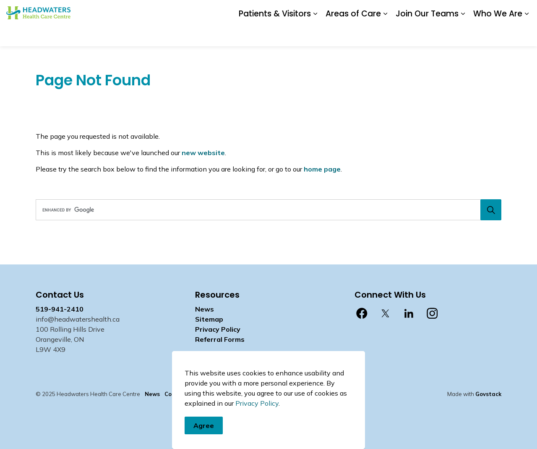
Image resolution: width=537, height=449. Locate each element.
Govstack (488, 394)
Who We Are (497, 34)
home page (322, 169)
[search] (266, 209)
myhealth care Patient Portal (464, 11)
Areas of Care (353, 34)
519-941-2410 (59, 309)
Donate (301, 11)
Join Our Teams (427, 34)
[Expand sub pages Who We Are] (526, 34)
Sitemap (209, 319)
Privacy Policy (217, 329)
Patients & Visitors (275, 34)
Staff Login (398, 11)
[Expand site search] (522, 11)
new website (203, 152)
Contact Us (359, 11)
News (327, 11)
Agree (203, 437)
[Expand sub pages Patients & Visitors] (315, 34)
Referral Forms (220, 339)
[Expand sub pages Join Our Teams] (463, 34)
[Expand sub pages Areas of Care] (385, 34)
